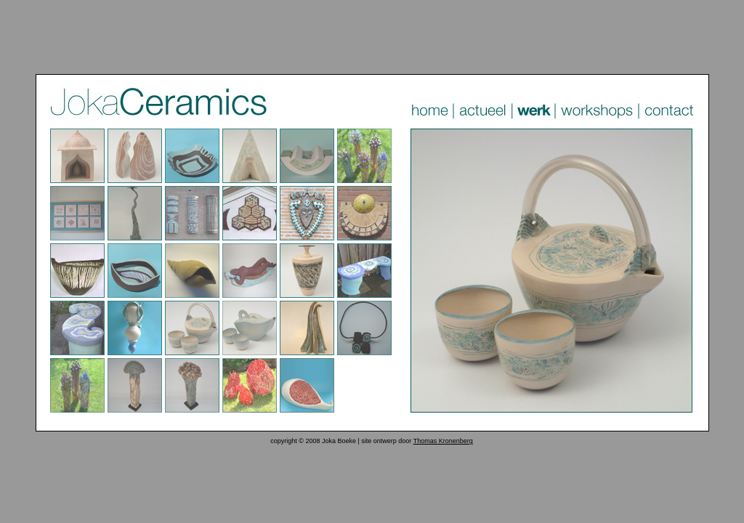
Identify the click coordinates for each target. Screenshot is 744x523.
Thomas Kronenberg (443, 441)
